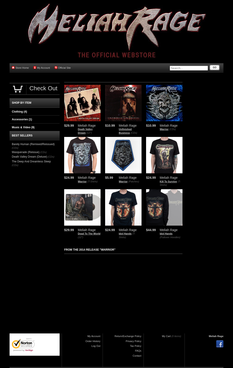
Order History (93, 341)
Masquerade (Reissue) (25, 152)
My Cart (166, 336)
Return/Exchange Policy (128, 336)
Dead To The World (89, 233)
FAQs (138, 350)
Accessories (22, 119)
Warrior (164, 129)
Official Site (63, 67)
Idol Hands (125, 233)
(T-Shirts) (92, 181)
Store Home (20, 67)
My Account (41, 67)
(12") (89, 132)
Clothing (19, 111)
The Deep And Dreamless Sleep (31, 161)
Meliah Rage (216, 336)
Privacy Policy (133, 341)
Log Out (95, 346)
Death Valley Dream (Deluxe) (29, 156)
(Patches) (133, 181)
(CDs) (134, 132)
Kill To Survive (168, 181)
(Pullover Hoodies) (170, 237)
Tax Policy (135, 346)
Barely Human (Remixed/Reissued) (33, 144)
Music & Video (23, 127)
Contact (137, 355)
